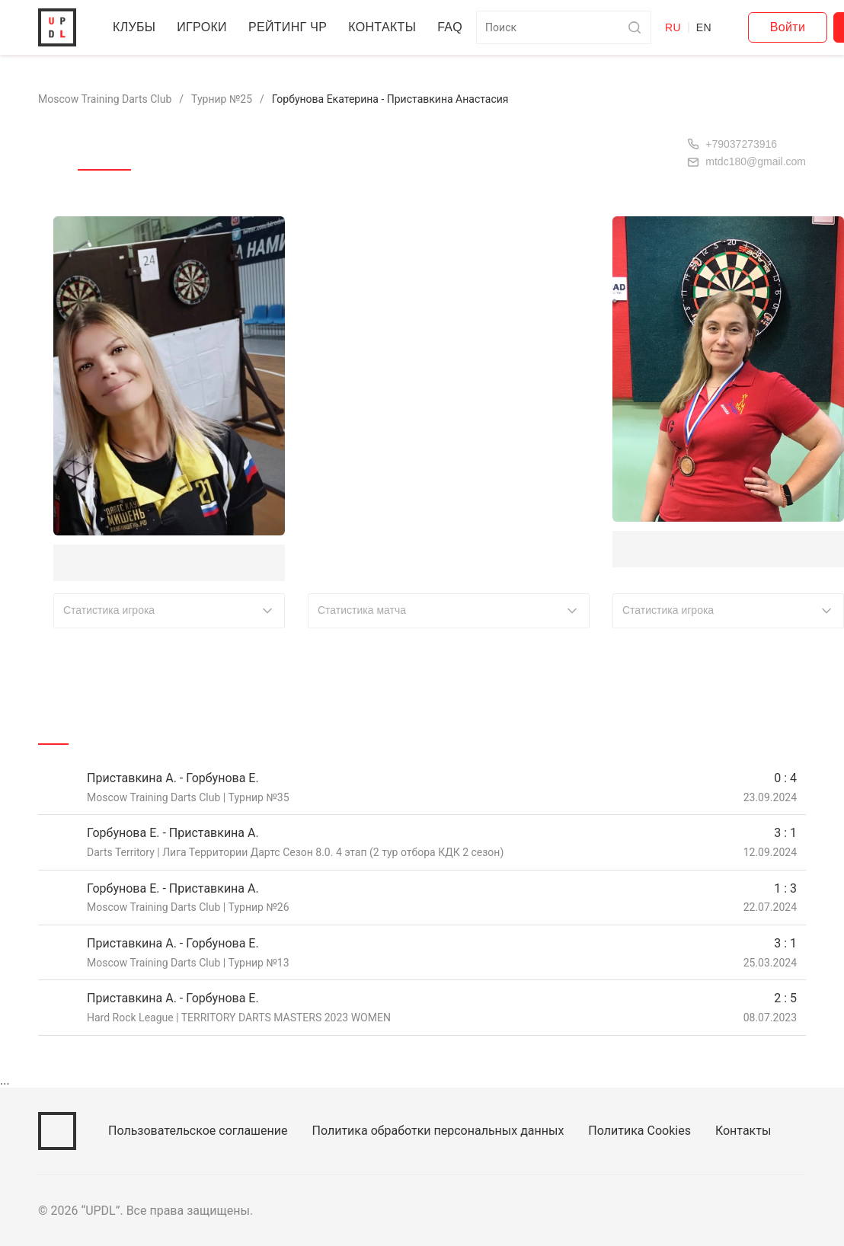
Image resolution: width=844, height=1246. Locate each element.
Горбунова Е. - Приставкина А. (177, 831)
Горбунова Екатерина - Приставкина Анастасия (410, 99)
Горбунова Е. (98, 561)
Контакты (391, 26)
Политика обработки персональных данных (448, 1130)
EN (744, 27)
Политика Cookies (656, 1130)
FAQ (458, 26)
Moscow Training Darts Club (109, 99)
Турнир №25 (232, 99)
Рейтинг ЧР (293, 26)
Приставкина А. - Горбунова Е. (177, 776)
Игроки (204, 26)
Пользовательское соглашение (201, 1130)
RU (713, 27)
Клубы (135, 26)
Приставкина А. (667, 549)
